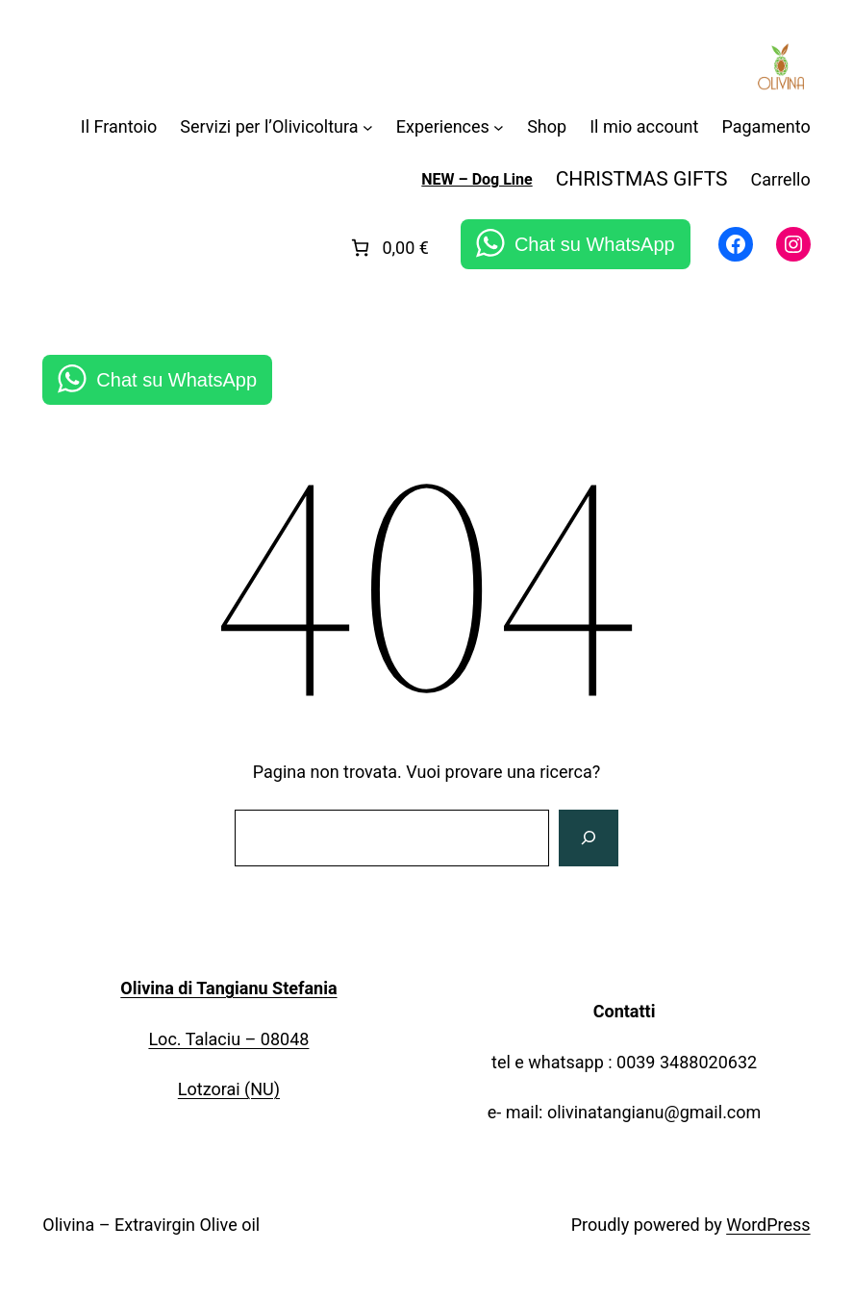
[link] (388, 247)
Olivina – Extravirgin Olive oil (151, 1224)
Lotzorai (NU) (229, 1089)
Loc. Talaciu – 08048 (228, 1039)
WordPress (768, 1224)
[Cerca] (588, 838)
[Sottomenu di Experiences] (498, 127)
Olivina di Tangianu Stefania (228, 988)
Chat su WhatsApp (594, 244)
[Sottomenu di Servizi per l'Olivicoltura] (368, 127)
